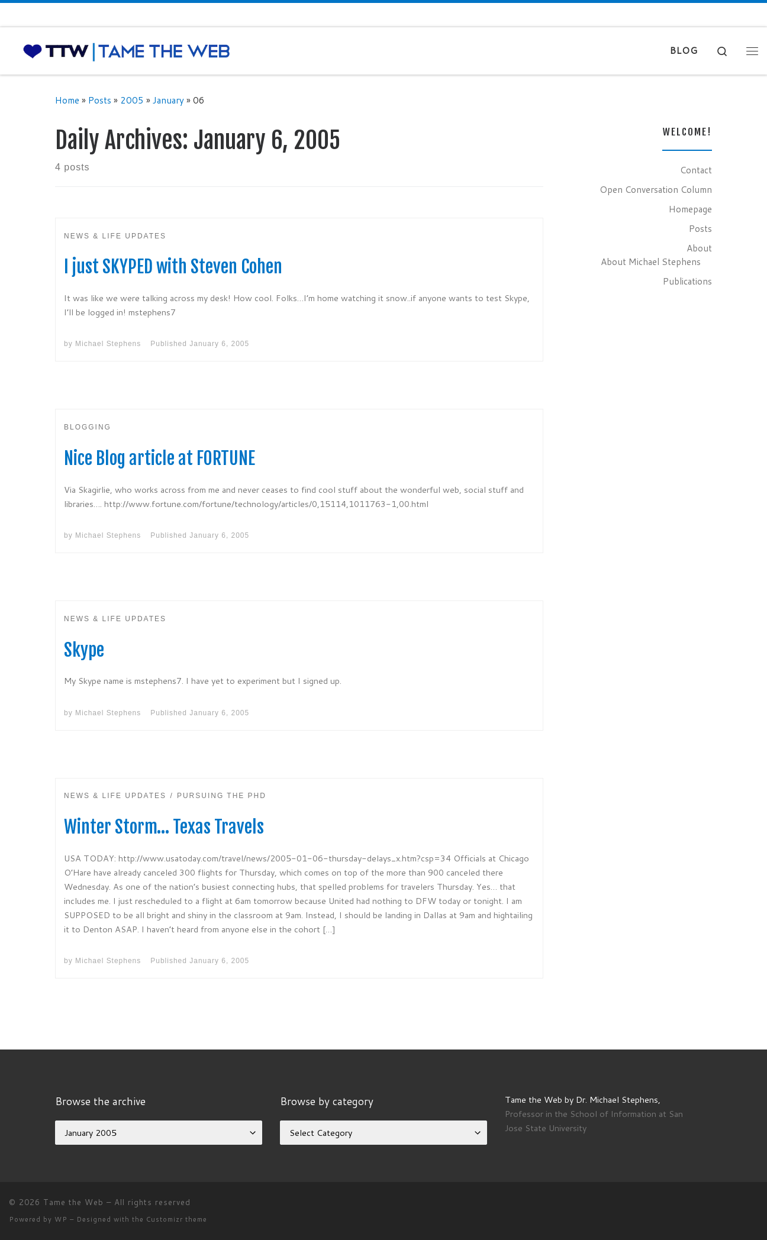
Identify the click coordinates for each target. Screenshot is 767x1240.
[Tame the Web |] (126, 50)
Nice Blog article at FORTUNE (159, 458)
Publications (687, 281)
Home (67, 99)
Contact (696, 169)
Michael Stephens (108, 344)
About (699, 247)
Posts (99, 99)
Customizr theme (176, 1219)
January (168, 99)
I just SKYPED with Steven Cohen (173, 266)
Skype (84, 650)
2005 (132, 99)
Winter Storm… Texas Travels (164, 827)
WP (60, 1219)
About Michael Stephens (651, 261)
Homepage (690, 208)
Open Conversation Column (656, 189)
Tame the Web (73, 1202)
